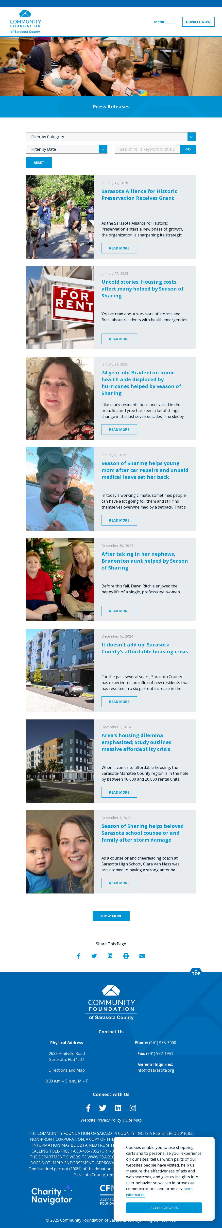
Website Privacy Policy (101, 1120)
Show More (111, 916)
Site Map (133, 1120)
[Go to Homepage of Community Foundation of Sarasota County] (25, 22)
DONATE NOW (198, 22)
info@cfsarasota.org (155, 1070)
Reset (39, 162)
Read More (119, 248)
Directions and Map (67, 1070)
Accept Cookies (164, 1208)
